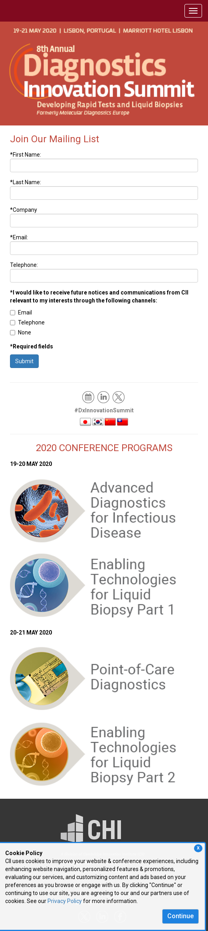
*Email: (19, 237)
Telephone (27, 322)
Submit (24, 361)
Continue (180, 916)
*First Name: (25, 154)
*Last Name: (25, 182)
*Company (23, 210)
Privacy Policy (65, 901)
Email (21, 312)
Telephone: (24, 265)
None (20, 332)
